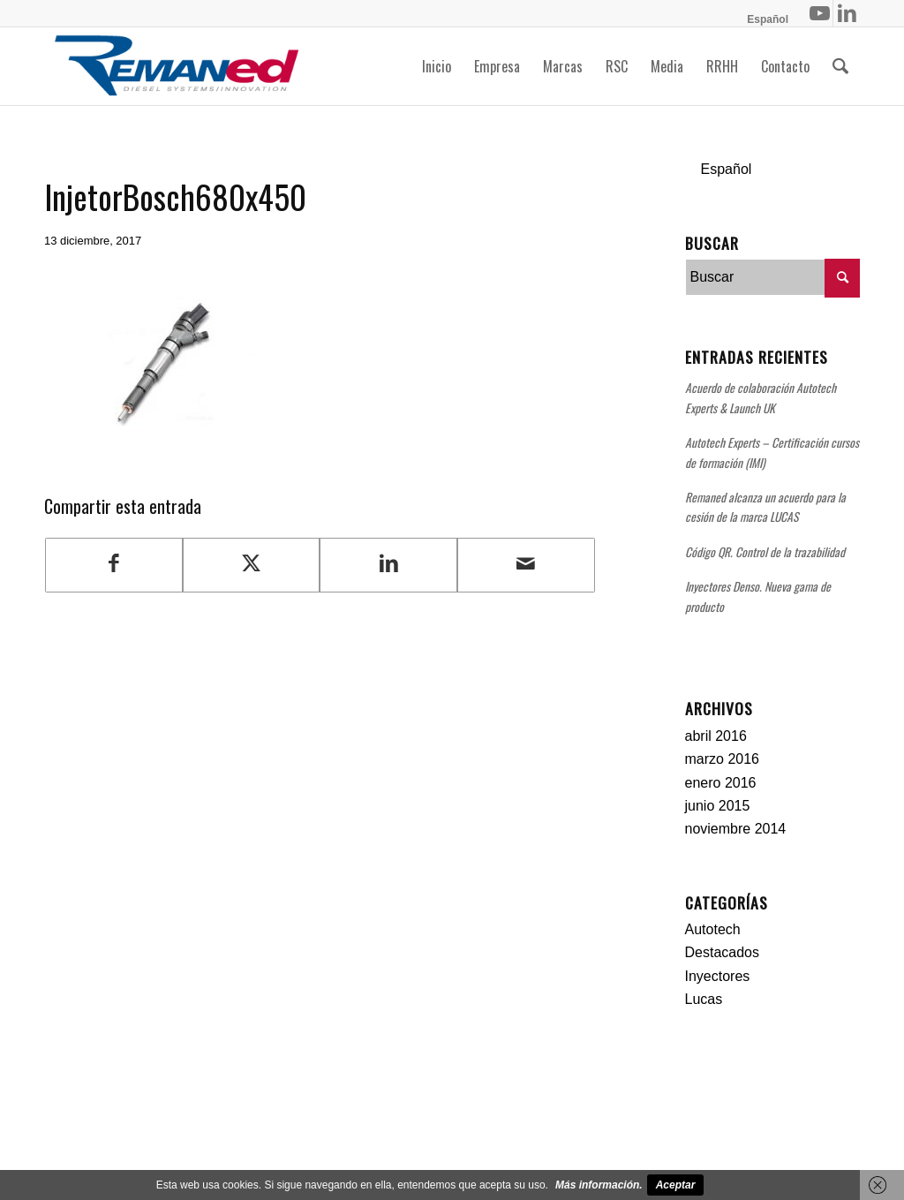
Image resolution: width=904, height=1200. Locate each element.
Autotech (713, 929)
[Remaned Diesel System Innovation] (176, 66)
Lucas (704, 999)
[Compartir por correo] (526, 565)
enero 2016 (721, 782)
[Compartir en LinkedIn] (388, 565)
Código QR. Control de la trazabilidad (765, 552)
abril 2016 (716, 735)
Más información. (599, 1185)
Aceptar (676, 1185)
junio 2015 (717, 805)
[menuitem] (763, 19)
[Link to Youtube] (819, 13)
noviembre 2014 (736, 828)
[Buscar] (840, 66)
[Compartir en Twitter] (252, 565)
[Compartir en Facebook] (114, 565)
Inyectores (717, 976)
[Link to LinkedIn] (846, 13)
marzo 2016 (722, 758)
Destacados (722, 952)
